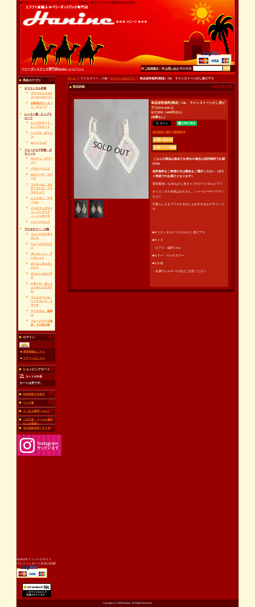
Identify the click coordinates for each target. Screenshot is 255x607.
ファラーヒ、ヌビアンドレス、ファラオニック (42, 188)
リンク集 (28, 402)
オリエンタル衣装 (35, 88)
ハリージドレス (40, 221)
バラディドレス (40, 168)
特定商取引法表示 (34, 394)
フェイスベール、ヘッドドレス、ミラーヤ (42, 301)
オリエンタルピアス (123, 78)
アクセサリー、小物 (36, 229)
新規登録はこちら (34, 351)
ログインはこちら (34, 358)
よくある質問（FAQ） (36, 411)
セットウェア (39, 142)
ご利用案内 (151, 68)
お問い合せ (172, 68)
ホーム (72, 78)
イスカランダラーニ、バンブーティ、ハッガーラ (42, 212)
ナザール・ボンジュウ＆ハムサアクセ (42, 287)
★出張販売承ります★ (36, 427)
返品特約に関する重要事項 (168, 131)
